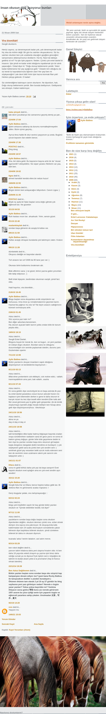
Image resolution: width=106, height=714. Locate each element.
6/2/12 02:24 (14, 498)
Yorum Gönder (8, 619)
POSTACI (13, 146)
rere (10, 607)
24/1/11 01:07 (15, 460)
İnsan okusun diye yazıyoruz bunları (26, 7)
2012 (71, 170)
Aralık (74, 182)
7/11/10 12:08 (15, 355)
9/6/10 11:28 (14, 247)
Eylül (74, 192)
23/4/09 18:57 (15, 154)
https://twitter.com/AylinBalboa (79, 109)
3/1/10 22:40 (14, 221)
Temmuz (75, 198)
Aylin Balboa (14, 124)
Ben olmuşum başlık (80, 210)
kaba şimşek (14, 112)
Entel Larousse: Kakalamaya (84, 217)
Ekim (74, 189)
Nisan (74, 208)
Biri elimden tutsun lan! (82, 230)
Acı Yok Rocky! (78, 220)
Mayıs (74, 205)
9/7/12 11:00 (14, 512)
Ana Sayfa (38, 624)
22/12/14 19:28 (15, 566)
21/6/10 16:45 (15, 292)
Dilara (11, 465)
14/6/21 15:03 (15, 614)
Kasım (74, 185)
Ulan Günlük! (77, 233)
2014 (71, 164)
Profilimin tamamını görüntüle (80, 143)
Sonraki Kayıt (8, 624)
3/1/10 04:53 (14, 209)
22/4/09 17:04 (15, 119)
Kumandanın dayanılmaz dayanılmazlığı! (82, 241)
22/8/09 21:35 (15, 195)
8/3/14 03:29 (14, 543)
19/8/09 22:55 (15, 183)
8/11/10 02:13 (15, 369)
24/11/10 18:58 (15, 427)
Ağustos (75, 195)
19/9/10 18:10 (15, 332)
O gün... (74, 214)
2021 (71, 154)
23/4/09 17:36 (15, 142)
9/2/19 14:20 (14, 603)
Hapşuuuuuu (77, 227)
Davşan (74, 223)
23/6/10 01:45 (15, 312)
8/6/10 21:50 (14, 233)
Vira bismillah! (10, 40)
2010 (71, 177)
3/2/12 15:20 (14, 478)
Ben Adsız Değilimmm (19, 570)
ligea (11, 176)
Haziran (75, 202)
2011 (71, 173)
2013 (71, 167)
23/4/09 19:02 (15, 171)
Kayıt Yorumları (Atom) (19, 630)
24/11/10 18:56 (15, 412)
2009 (71, 180)
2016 (71, 157)
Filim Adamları (77, 236)
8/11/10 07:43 (15, 384)
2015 (71, 160)
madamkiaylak (15, 225)
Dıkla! (68, 94)
